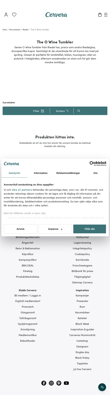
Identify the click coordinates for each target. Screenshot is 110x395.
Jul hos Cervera (82, 369)
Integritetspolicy (82, 248)
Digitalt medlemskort (27, 301)
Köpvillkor (28, 254)
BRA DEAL (28, 265)
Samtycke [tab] (14, 173)
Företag (27, 271)
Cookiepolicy (82, 254)
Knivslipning (28, 329)
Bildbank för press (82, 271)
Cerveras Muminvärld (82, 335)
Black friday (82, 357)
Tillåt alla (89, 228)
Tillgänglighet (82, 276)
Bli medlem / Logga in (27, 295)
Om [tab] (95, 173)
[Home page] (56, 16)
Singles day (82, 352)
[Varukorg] (100, 15)
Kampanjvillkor (28, 259)
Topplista (82, 363)
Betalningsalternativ (28, 237)
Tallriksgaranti (27, 318)
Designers (82, 346)
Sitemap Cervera (82, 282)
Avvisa (20, 228)
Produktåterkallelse (27, 276)
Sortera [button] (62, 111)
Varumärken (82, 312)
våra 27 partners (22, 189)
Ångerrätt (27, 242)
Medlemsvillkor (28, 335)
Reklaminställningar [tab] (68, 173)
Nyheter (82, 318)
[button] (38, 111)
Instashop (82, 340)
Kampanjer (82, 295)
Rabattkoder (27, 340)
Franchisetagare (82, 265)
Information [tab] (41, 173)
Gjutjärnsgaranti (27, 323)
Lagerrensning (82, 242)
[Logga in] (6, 15)
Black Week (82, 323)
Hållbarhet (82, 237)
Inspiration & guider (82, 329)
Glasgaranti (28, 312)
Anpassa (55, 228)
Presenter (82, 301)
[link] (14, 15)
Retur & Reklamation (28, 248)
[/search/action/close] (102, 387)
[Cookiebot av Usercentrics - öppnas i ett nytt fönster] (92, 163)
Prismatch (28, 306)
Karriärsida (82, 259)
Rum (82, 306)
